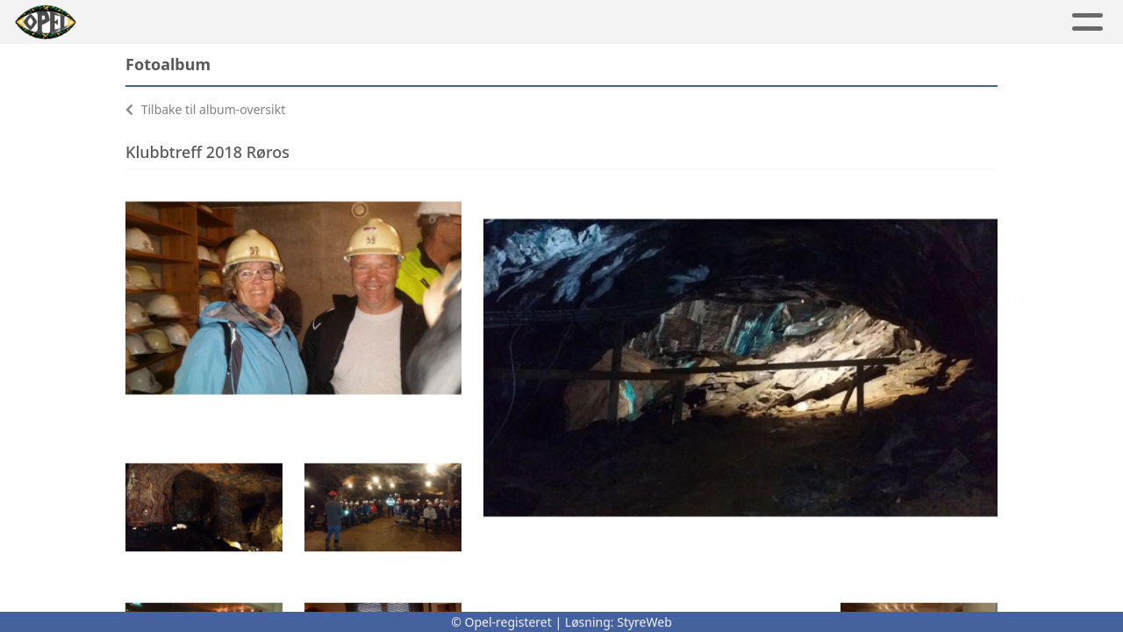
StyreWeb (644, 622)
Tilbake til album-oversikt (205, 109)
